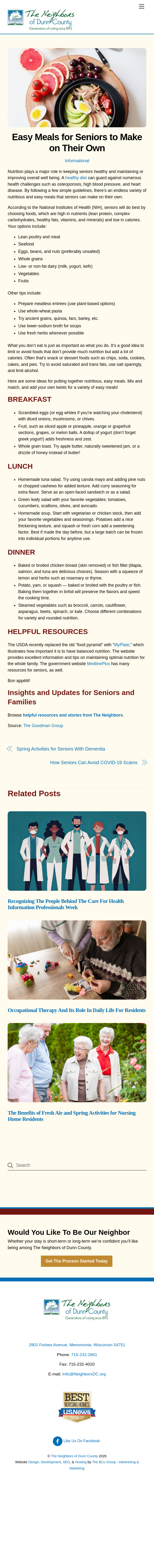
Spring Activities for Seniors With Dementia (60, 748)
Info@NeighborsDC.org (84, 1374)
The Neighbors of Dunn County (74, 1456)
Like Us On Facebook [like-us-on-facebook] (76, 1441)
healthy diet (76, 177)
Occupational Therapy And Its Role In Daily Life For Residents (77, 1010)
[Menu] (141, 6)
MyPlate (121, 644)
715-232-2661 (84, 1354)
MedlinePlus (98, 663)
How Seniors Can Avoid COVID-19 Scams (94, 762)
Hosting (81, 1462)
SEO (66, 1462)
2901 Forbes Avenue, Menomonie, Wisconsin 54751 (77, 1344)
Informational (77, 160)
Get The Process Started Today (76, 1261)
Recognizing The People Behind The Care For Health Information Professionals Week (66, 904)
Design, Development (44, 1462)
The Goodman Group (43, 725)
